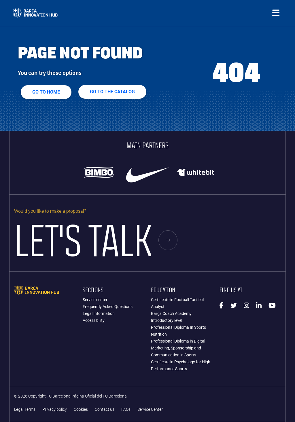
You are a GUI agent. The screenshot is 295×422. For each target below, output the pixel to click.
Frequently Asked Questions (108, 306)
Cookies (81, 409)
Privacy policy (54, 409)
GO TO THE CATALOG (112, 91)
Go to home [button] (46, 92)
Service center (95, 299)
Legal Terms (24, 409)
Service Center (150, 409)
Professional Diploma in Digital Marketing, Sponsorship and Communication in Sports (178, 348)
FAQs (126, 409)
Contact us (104, 409)
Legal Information (99, 313)
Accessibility (94, 320)
